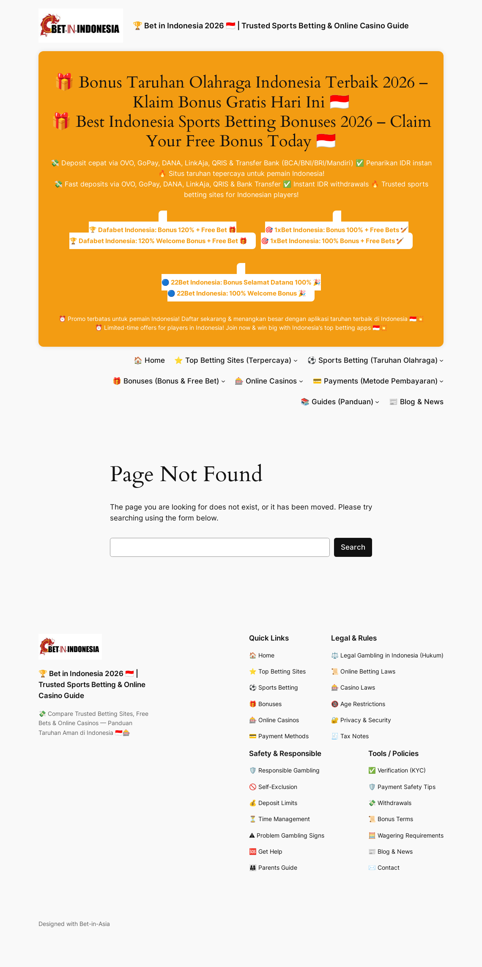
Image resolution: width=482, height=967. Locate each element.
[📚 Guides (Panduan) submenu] (377, 402)
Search (353, 547)
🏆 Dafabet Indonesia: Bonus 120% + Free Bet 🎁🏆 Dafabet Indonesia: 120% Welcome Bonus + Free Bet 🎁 (158, 235)
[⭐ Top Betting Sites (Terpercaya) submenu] (295, 360)
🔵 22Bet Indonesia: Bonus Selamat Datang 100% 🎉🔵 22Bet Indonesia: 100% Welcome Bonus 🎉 (241, 287)
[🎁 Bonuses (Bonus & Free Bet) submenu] (223, 381)
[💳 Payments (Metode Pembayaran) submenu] (441, 381)
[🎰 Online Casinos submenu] (301, 381)
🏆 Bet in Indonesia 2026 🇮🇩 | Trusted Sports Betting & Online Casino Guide (271, 25)
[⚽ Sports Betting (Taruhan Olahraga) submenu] (441, 360)
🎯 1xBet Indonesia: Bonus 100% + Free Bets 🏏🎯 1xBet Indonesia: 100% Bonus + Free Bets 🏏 (334, 235)
